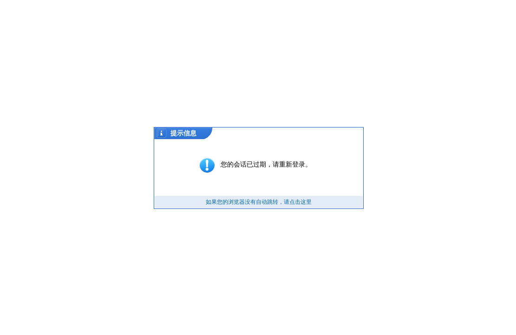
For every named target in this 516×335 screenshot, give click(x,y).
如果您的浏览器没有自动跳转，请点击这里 (259, 202)
